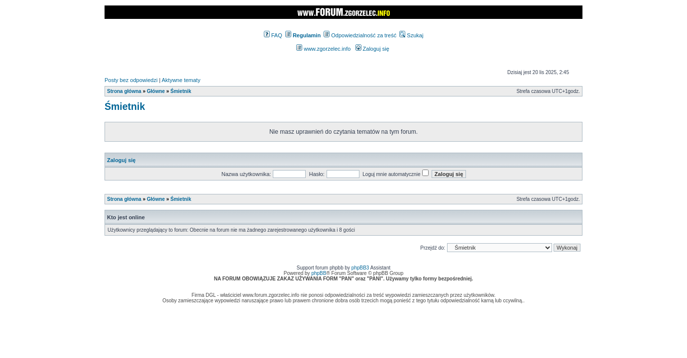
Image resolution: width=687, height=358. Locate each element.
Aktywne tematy (181, 80)
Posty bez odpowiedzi (131, 80)
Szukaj (411, 35)
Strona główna (124, 91)
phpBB (318, 273)
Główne (156, 91)
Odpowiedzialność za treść (360, 35)
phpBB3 (360, 267)
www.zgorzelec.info (323, 49)
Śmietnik (180, 91)
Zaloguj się (372, 49)
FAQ (273, 35)
